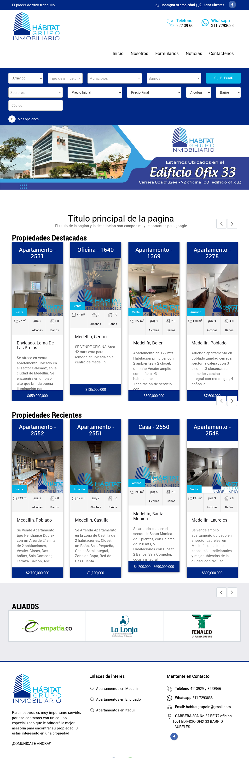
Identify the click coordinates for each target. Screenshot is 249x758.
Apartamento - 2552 (37, 430)
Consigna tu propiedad (175, 5)
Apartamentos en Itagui (112, 710)
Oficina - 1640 (95, 249)
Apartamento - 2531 (37, 253)
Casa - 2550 (154, 427)
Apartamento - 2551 (95, 430)
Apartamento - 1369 (154, 253)
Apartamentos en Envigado (115, 700)
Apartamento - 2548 (212, 430)
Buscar (223, 78)
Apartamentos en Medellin (114, 689)
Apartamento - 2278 (212, 253)
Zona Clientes (211, 5)
